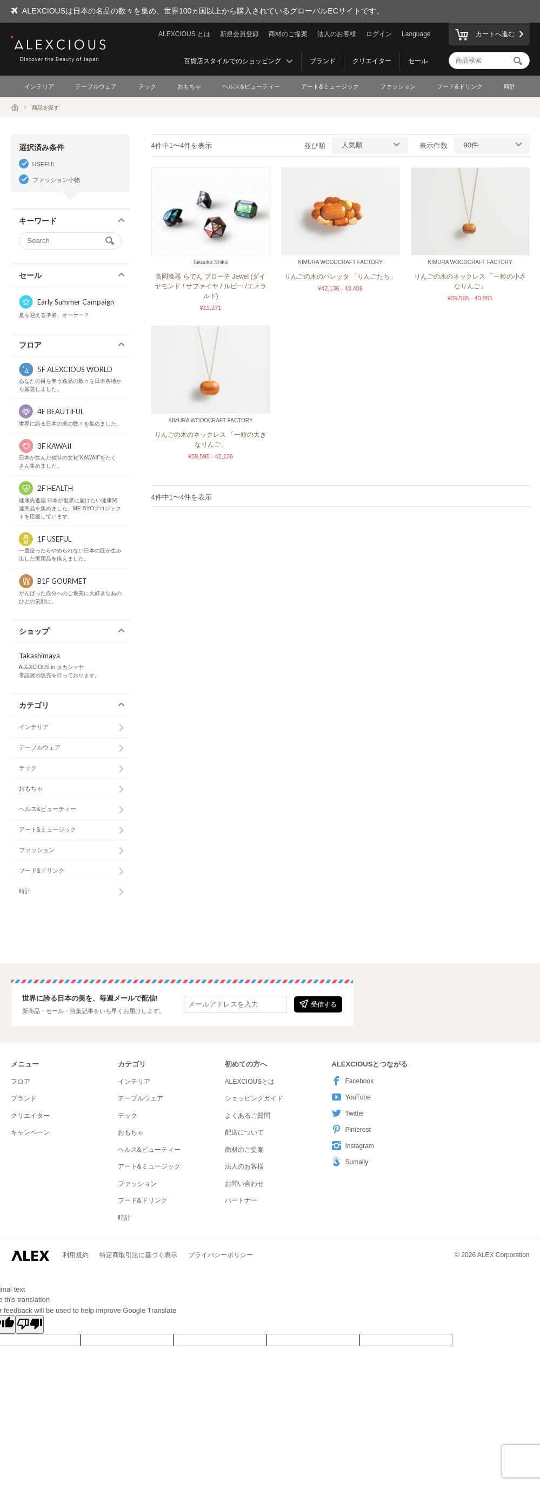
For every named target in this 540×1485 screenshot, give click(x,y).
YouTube (351, 1097)
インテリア (39, 86)
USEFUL (44, 164)
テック (147, 86)
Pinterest (351, 1129)
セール (418, 61)
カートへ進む (485, 35)
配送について (244, 1132)
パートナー (241, 1200)
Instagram (353, 1145)
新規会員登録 (239, 34)
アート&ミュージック (329, 86)
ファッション (398, 86)
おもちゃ (189, 86)
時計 (510, 86)
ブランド (323, 61)
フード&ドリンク (459, 86)
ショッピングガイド (254, 1098)
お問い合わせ (244, 1183)
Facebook (353, 1080)
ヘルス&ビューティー (250, 86)
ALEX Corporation (503, 1255)
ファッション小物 (56, 180)
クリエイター (371, 61)
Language (416, 34)
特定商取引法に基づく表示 (138, 1255)
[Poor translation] (30, 1324)
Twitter (348, 1113)
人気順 (352, 145)
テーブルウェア (96, 86)
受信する (318, 1004)
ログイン (379, 34)
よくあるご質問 (247, 1115)
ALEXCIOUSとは (250, 1081)
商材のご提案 (288, 34)
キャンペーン (30, 1132)
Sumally (350, 1161)
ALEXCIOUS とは (184, 34)
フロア (20, 1081)
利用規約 (76, 1255)
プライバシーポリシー (220, 1255)
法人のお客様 (336, 34)
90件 (471, 145)
